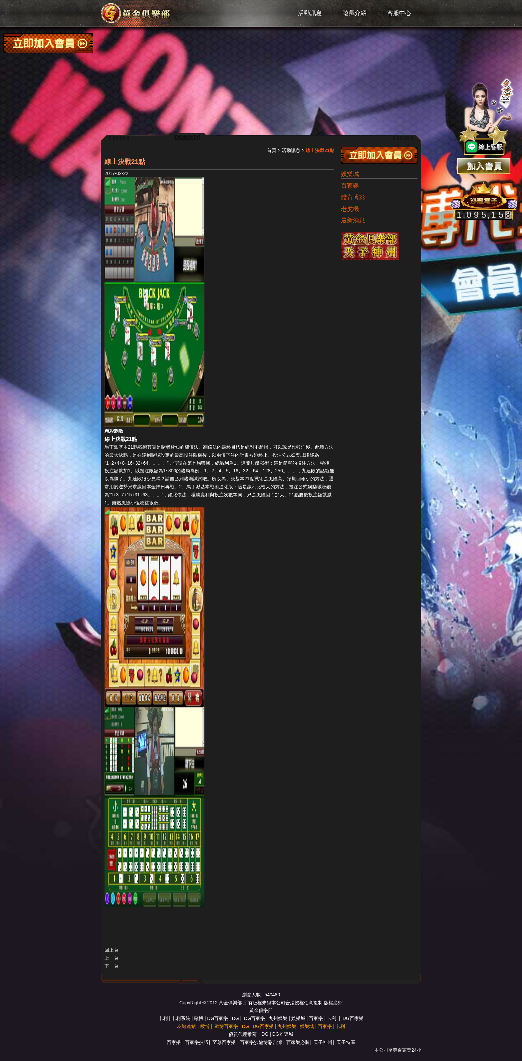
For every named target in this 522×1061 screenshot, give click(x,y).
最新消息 (353, 220)
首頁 (271, 150)
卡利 (163, 1018)
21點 (133, 447)
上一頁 (112, 958)
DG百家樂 (217, 1018)
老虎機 (350, 209)
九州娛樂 (278, 1018)
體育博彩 (353, 197)
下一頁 (112, 966)
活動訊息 (310, 13)
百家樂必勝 (298, 1042)
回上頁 (112, 950)
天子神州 (323, 1042)
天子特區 (346, 1042)
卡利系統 (180, 1018)
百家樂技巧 (196, 1042)
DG (235, 1018)
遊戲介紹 (355, 13)
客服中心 (399, 13)
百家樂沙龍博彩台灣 (261, 1042)
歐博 (198, 1018)
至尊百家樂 (224, 1042)
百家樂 (350, 185)
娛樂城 (350, 174)
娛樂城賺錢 (302, 455)
